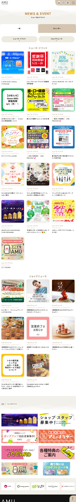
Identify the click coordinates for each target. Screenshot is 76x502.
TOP (2, 404)
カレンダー (57, 28)
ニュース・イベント (19, 39)
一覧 (19, 28)
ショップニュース (56, 39)
